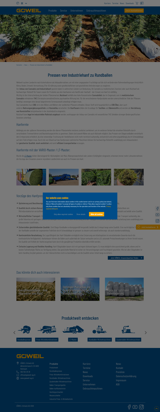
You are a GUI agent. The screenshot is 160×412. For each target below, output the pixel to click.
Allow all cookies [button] (97, 214)
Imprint (55, 209)
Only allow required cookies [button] (63, 214)
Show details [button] (81, 214)
